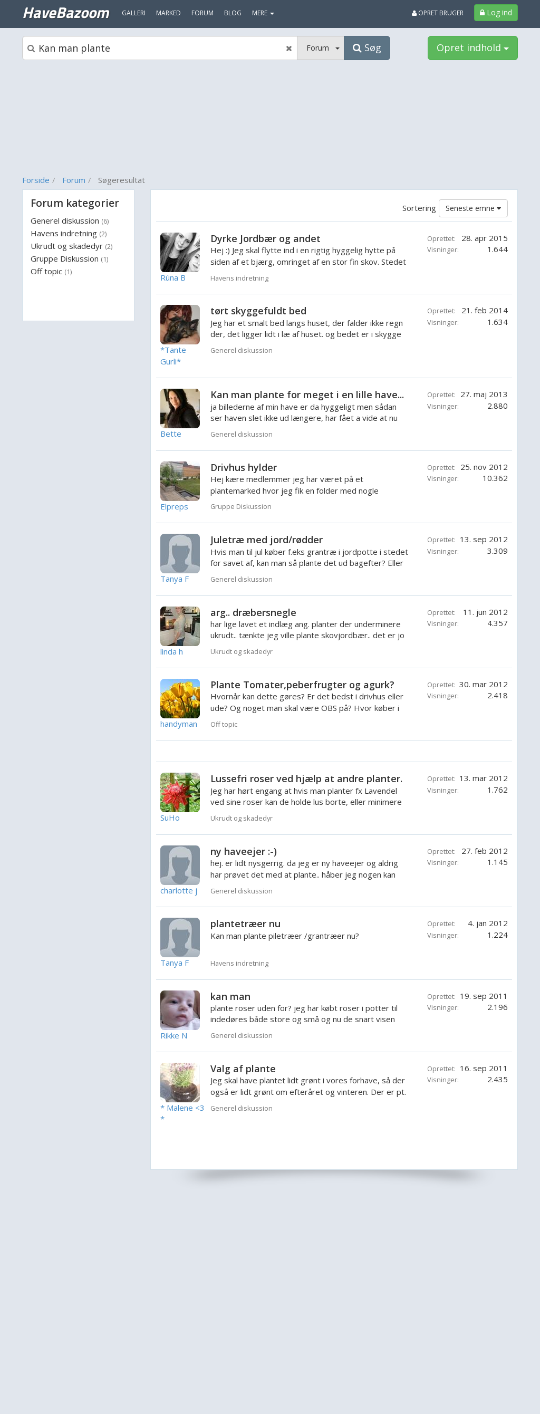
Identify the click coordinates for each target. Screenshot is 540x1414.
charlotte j (178, 890)
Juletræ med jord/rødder (266, 539)
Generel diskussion (70, 220)
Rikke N (173, 1035)
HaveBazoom (65, 12)
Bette (170, 433)
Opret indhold (473, 47)
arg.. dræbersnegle (253, 612)
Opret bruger (438, 12)
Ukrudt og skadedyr (71, 246)
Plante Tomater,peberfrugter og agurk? (302, 684)
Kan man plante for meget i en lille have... (307, 394)
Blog (233, 12)
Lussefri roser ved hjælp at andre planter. (306, 778)
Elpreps (174, 506)
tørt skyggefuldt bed (258, 310)
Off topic (51, 271)
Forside (36, 180)
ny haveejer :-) (243, 851)
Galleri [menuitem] (134, 12)
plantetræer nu (245, 923)
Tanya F (174, 578)
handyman (178, 723)
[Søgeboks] (159, 48)
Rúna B (173, 277)
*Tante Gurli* (173, 355)
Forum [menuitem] (202, 12)
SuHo (170, 817)
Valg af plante (243, 1068)
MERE (263, 12)
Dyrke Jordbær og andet (265, 238)
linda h (171, 651)
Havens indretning (69, 233)
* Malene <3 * (182, 1113)
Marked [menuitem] (168, 12)
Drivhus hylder (243, 467)
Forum (73, 180)
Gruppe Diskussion (69, 258)
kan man (230, 996)
